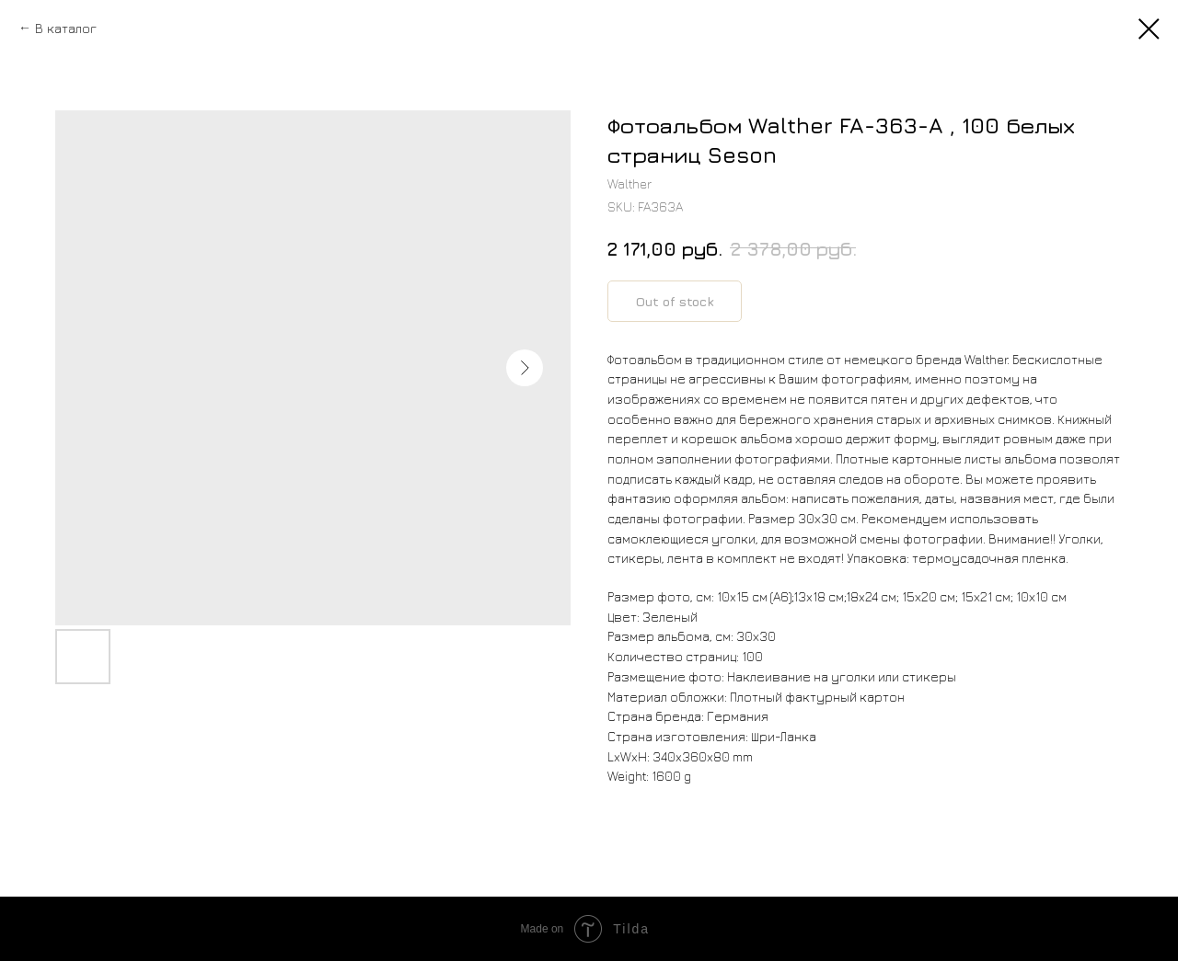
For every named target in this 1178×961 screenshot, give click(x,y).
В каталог (66, 28)
